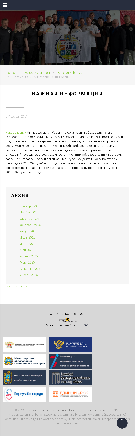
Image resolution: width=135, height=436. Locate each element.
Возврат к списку (15, 286)
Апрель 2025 (29, 256)
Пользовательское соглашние (47, 410)
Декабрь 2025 (30, 206)
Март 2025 (27, 262)
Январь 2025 (29, 275)
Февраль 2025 (30, 269)
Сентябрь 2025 (30, 225)
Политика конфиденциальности (91, 410)
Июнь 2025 (27, 243)
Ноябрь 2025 (29, 212)
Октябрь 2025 (29, 218)
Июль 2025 (27, 237)
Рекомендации (16, 132)
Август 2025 (28, 231)
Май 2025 (26, 250)
